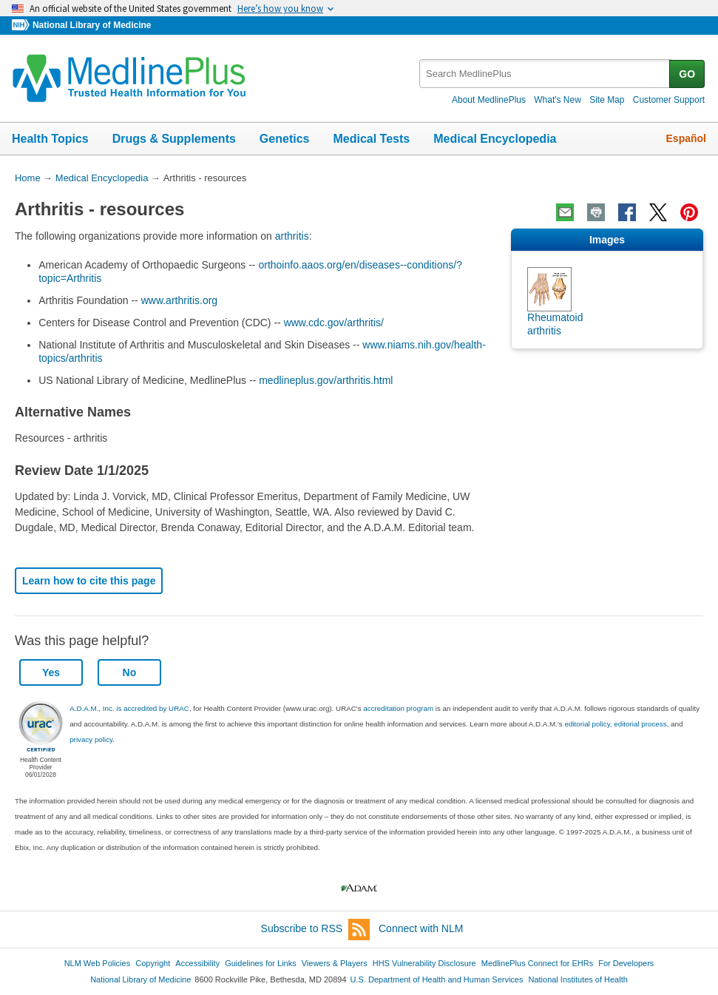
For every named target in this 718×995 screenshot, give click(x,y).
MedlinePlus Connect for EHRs (537, 963)
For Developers (626, 963)
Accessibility (197, 963)
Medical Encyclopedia (494, 138)
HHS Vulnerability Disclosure (424, 963)
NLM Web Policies (97, 963)
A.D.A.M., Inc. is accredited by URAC (129, 708)
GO (687, 74)
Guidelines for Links (260, 963)
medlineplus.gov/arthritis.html (326, 380)
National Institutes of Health (578, 979)
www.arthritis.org (179, 300)
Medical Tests (371, 138)
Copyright (152, 963)
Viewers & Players (335, 963)
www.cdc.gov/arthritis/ (334, 322)
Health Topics (50, 138)
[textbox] (545, 73)
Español (686, 138)
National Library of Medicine (92, 25)
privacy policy (91, 739)
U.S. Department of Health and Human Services (437, 979)
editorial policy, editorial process (615, 724)
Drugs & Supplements (174, 138)
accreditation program (398, 708)
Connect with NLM (421, 928)
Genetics (285, 138)
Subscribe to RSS (315, 929)
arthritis (292, 236)
